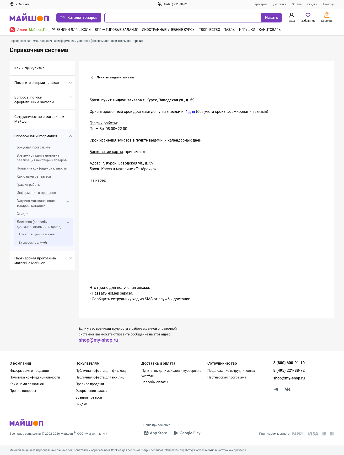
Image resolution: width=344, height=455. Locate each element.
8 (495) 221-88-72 (172, 4)
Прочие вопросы (23, 391)
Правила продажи (89, 384)
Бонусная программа (33, 147)
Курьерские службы (33, 242)
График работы (29, 184)
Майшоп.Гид (38, 30)
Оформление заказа (91, 391)
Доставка (279, 4)
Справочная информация (35, 136)
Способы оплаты (154, 382)
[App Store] (155, 433)
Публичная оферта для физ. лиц (100, 371)
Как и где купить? (29, 68)
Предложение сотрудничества (231, 371)
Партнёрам (260, 4)
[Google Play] (187, 433)
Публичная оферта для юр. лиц (99, 377)
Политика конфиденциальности (42, 168)
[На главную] (29, 17)
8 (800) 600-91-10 (289, 363)
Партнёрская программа (226, 377)
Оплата (297, 4)
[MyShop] (26, 425)
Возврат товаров (88, 397)
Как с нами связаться (34, 176)
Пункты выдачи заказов (37, 234)
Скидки (312, 4)
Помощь (328, 4)
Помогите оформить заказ (36, 83)
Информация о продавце (36, 193)
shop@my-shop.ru (98, 340)
